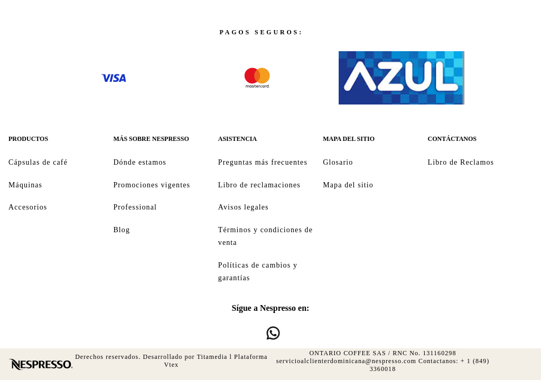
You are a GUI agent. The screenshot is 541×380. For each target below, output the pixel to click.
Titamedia (212, 356)
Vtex (171, 364)
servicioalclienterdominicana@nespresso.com (346, 361)
